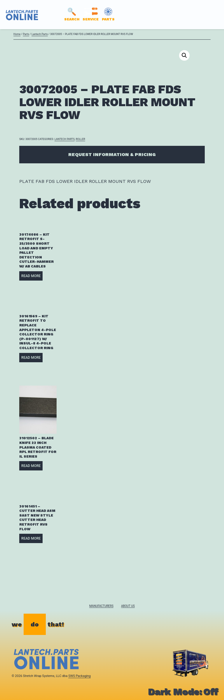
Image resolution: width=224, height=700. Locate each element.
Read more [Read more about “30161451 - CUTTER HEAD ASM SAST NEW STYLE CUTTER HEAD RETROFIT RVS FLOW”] (31, 538)
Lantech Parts (40, 34)
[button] (184, 55)
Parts (26, 34)
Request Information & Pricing (112, 154)
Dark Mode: (183, 692)
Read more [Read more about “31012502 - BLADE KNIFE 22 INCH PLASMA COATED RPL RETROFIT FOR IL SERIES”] (31, 466)
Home (16, 34)
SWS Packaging (79, 676)
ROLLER (80, 139)
